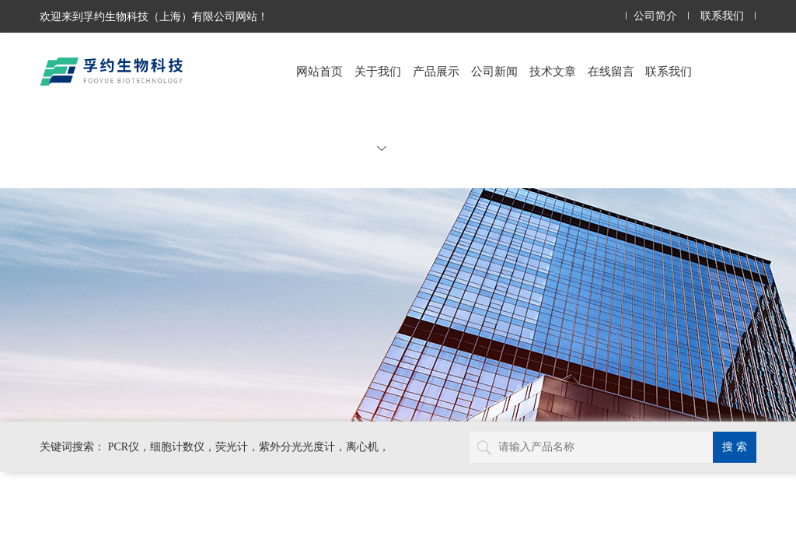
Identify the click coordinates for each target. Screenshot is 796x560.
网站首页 (319, 71)
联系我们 (722, 16)
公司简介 (655, 16)
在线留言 (611, 71)
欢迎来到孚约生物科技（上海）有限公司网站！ (154, 16)
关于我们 (377, 109)
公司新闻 (494, 71)
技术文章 (552, 71)
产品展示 (436, 71)
